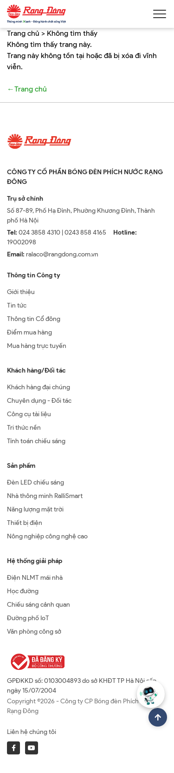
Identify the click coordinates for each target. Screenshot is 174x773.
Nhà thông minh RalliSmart (45, 496)
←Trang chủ (27, 89)
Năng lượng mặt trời (35, 509)
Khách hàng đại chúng (38, 387)
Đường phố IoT (28, 618)
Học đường (23, 591)
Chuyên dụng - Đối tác (39, 401)
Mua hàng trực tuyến (36, 346)
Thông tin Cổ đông (33, 319)
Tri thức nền (24, 428)
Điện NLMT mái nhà (35, 578)
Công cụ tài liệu (29, 414)
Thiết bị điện (24, 523)
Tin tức (16, 305)
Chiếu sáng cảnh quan (38, 605)
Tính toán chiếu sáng (36, 441)
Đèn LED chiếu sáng (35, 482)
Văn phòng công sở (34, 631)
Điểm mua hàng (29, 332)
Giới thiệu (21, 292)
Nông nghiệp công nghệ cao (47, 536)
